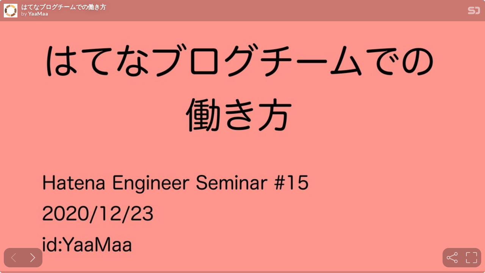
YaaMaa (38, 13)
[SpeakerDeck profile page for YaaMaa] (10, 11)
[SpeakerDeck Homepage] (474, 12)
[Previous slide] (13, 257)
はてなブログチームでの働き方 (63, 7)
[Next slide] (32, 257)
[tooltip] (452, 257)
